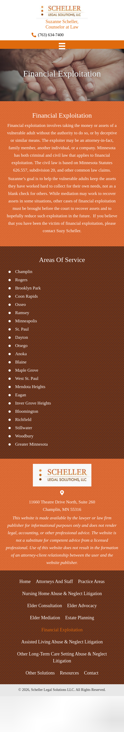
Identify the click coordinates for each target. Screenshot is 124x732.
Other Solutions (40, 672)
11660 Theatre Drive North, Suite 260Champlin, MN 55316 (62, 506)
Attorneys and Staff (54, 581)
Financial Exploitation (61, 629)
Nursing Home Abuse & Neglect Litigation (62, 593)
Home (25, 581)
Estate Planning (79, 617)
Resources (69, 672)
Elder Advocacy (82, 605)
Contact (91, 672)
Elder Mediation (45, 617)
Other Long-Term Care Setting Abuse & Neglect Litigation (62, 657)
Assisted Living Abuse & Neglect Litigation (62, 641)
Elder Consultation (44, 605)
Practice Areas (91, 581)
